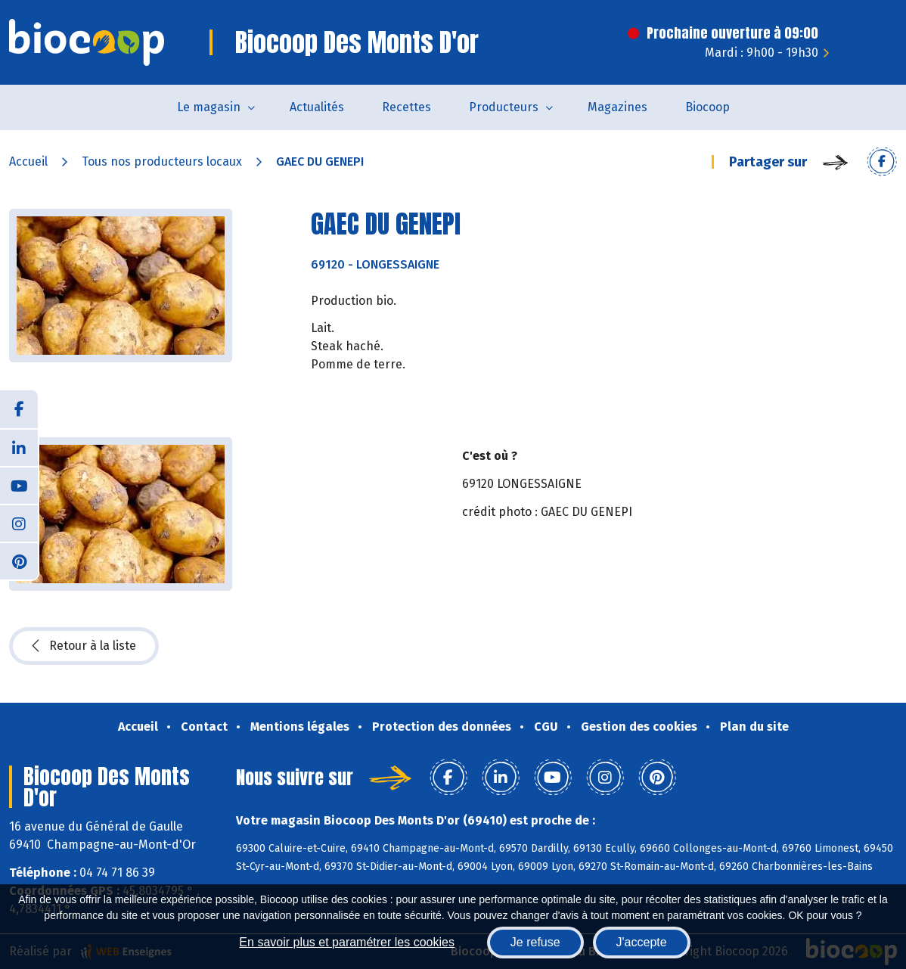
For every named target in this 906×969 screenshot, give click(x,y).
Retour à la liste (84, 646)
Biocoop (707, 107)
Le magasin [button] (208, 107)
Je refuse (535, 942)
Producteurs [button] (503, 107)
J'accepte (641, 942)
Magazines (617, 107)
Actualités (317, 107)
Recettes (406, 107)
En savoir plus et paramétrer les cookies (347, 942)
